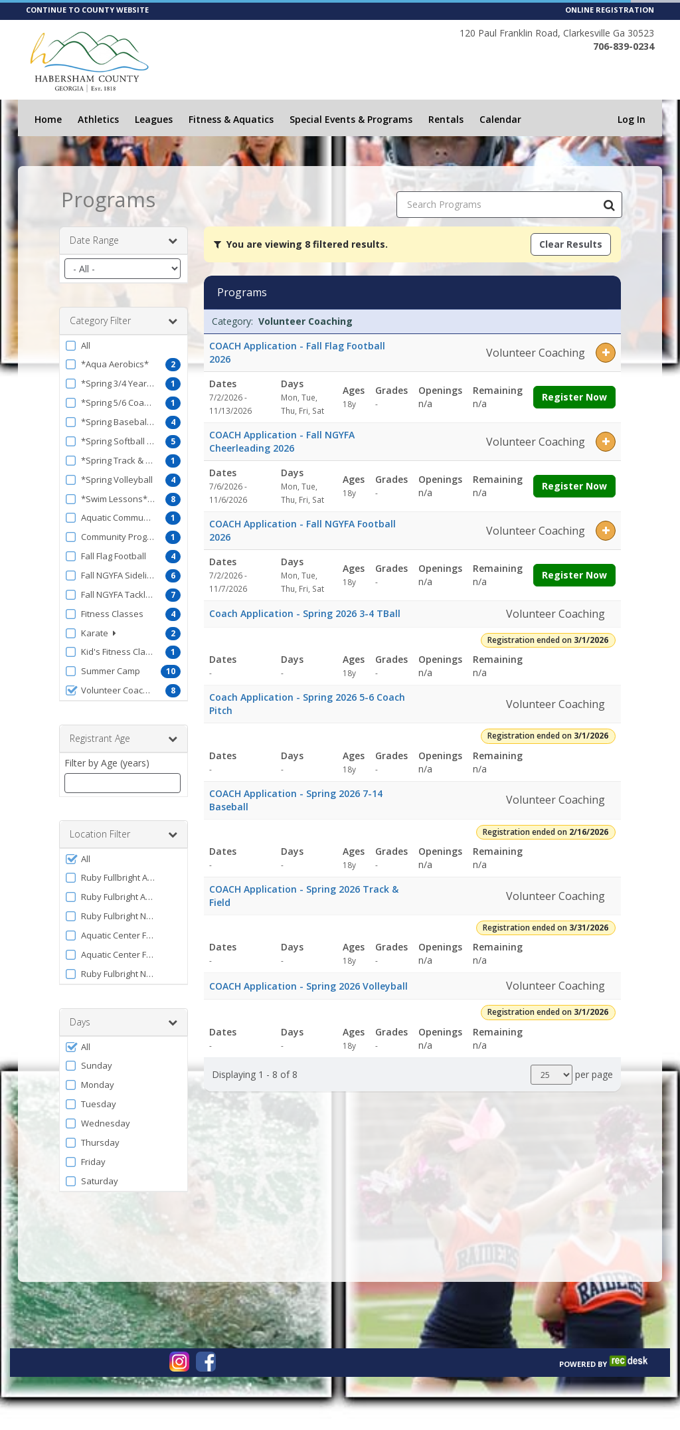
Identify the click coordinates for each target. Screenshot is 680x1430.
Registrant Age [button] (123, 738)
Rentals (446, 119)
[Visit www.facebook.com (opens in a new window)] (206, 1362)
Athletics (98, 119)
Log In (631, 119)
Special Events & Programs (351, 119)
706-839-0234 (623, 46)
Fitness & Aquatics (231, 119)
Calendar (500, 119)
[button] (123, 345)
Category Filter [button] (123, 321)
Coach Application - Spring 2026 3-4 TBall (304, 613)
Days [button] (123, 1022)
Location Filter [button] (123, 834)
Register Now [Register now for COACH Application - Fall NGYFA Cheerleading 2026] (574, 486)
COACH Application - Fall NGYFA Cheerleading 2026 (282, 441)
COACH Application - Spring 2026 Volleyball (308, 986)
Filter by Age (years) (106, 763)
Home (48, 119)
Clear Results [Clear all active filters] (570, 244)
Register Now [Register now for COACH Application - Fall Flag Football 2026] (574, 397)
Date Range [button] (123, 240)
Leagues (154, 119)
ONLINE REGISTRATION (609, 10)
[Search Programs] (609, 204)
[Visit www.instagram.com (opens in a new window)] (179, 1362)
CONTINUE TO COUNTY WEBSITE (87, 10)
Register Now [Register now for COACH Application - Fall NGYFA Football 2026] (574, 575)
